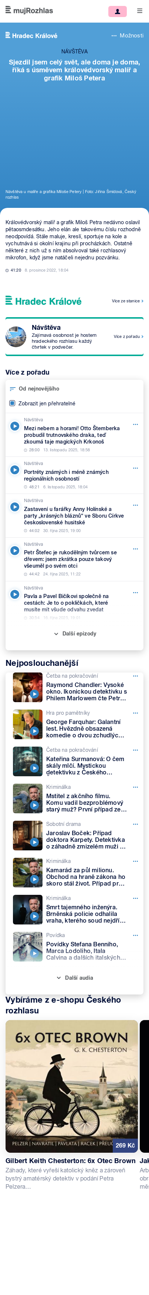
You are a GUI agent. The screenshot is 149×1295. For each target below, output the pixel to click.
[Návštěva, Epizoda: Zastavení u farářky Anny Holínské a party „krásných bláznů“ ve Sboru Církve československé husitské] (74, 515)
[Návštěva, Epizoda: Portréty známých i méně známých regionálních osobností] (74, 475)
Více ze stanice (126, 300)
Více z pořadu (127, 336)
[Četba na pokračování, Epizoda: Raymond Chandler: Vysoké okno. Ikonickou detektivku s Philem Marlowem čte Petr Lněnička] (78, 687)
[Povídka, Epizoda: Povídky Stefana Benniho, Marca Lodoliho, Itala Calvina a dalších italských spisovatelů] (78, 947)
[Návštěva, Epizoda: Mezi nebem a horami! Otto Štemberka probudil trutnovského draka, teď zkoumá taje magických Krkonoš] (74, 434)
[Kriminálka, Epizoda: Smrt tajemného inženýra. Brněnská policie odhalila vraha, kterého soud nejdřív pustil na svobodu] (78, 909)
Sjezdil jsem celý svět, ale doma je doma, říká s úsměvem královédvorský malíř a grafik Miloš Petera (74, 70)
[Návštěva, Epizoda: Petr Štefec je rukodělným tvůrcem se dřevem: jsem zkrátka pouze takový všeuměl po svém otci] (74, 559)
